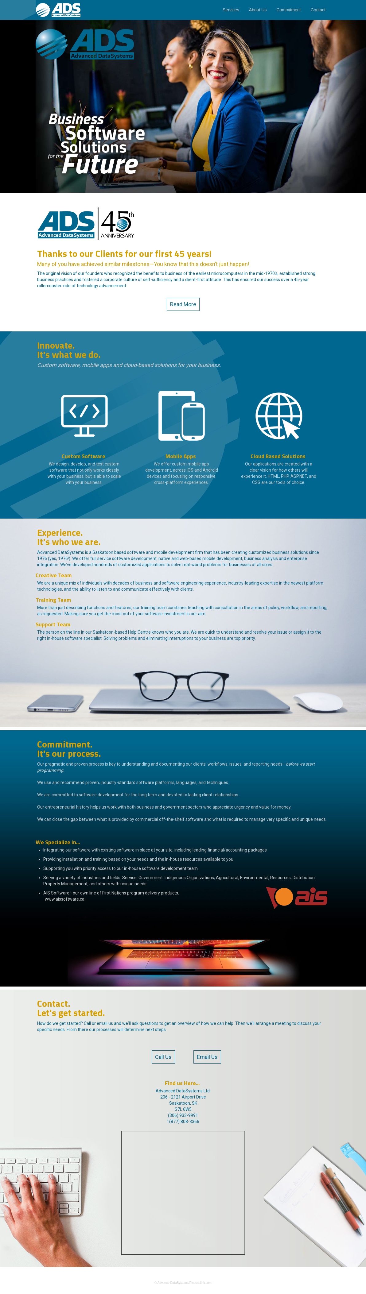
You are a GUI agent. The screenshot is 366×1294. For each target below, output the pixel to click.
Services (231, 9)
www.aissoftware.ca (64, 899)
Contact (318, 9)
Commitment (288, 9)
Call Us (163, 1057)
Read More (183, 304)
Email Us (207, 1057)
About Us (258, 9)
